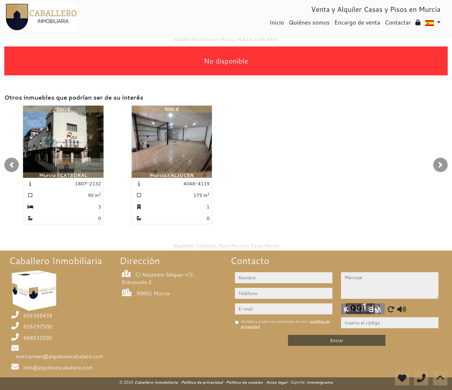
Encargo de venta (357, 22)
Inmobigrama (320, 382)
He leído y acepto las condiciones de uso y (285, 324)
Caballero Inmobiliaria (156, 382)
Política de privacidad (202, 382)
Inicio (277, 22)
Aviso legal (277, 382)
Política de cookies (245, 382)
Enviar (336, 340)
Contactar (398, 22)
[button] (11, 165)
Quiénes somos (309, 22)
